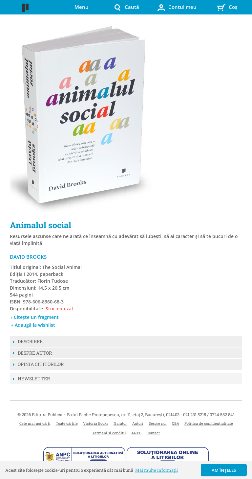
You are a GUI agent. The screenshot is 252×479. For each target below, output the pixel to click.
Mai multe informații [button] (156, 470)
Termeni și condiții (109, 432)
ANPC (136, 432)
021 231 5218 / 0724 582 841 (209, 415)
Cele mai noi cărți (35, 423)
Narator (120, 423)
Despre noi (158, 423)
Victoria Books (95, 423)
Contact (153, 432)
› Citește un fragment (35, 317)
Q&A (175, 423)
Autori (137, 423)
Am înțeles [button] (224, 470)
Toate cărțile (67, 423)
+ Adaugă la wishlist (33, 325)
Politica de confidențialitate (208, 423)
